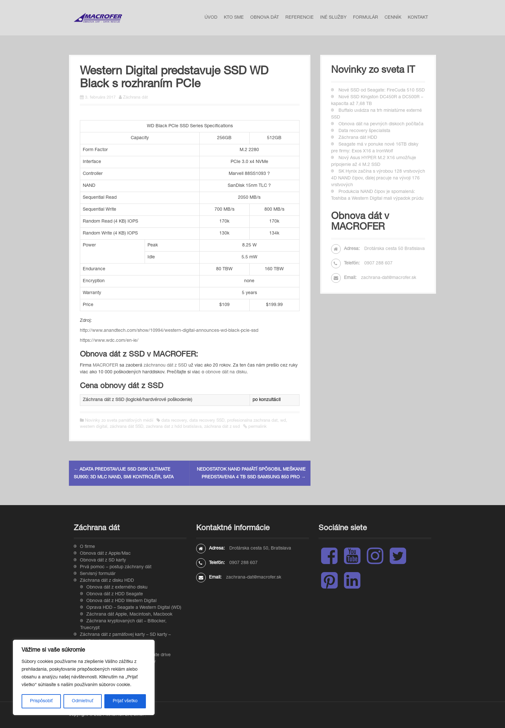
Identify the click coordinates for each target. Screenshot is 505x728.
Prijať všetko (125, 701)
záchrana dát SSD (126, 427)
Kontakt (418, 17)
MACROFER (105, 365)
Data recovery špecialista (364, 131)
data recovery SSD (206, 421)
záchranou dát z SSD (165, 365)
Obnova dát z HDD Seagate (114, 594)
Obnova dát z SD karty (103, 560)
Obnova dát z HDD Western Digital (121, 601)
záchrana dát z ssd (222, 427)
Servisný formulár (98, 574)
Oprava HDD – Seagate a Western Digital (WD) (133, 608)
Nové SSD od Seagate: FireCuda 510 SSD (381, 90)
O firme (87, 547)
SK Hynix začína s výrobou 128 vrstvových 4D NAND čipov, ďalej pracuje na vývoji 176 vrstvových (378, 178)
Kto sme (234, 17)
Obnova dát (264, 17)
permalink (257, 427)
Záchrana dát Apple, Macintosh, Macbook (129, 614)
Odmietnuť (82, 701)
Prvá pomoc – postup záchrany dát (115, 567)
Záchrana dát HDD (357, 138)
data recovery (174, 421)
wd (283, 421)
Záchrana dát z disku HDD (107, 581)
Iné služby (333, 17)
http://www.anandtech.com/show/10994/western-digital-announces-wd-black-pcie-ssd (169, 331)
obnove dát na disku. (226, 372)
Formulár (365, 17)
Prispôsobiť (41, 701)
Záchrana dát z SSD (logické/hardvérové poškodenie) (137, 400)
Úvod (211, 17)
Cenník (393, 17)
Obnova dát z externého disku (117, 587)
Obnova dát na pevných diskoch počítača (381, 124)
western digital (93, 427)
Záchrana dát (135, 98)
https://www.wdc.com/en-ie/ (109, 341)
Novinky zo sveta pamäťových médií (119, 421)
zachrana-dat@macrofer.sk (388, 278)
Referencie (299, 17)
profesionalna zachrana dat (252, 421)
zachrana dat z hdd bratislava (174, 427)
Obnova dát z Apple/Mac (105, 553)
